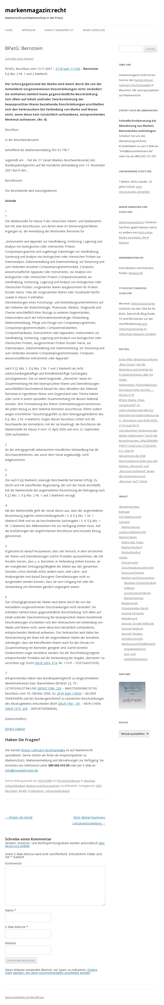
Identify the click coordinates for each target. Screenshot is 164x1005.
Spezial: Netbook (132, 628)
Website (10, 943)
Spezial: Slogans (132, 634)
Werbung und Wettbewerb (138, 644)
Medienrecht (129, 603)
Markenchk (136, 273)
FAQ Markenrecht (130, 517)
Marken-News (128, 537)
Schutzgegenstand (57, 791)
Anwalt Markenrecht (59, 30)
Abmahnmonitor (129, 507)
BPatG (23, 791)
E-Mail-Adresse (16, 927)
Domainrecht (129, 562)
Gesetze (124, 522)
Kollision (129, 588)
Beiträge (124, 512)
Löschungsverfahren (137, 593)
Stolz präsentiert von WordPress (24, 997)
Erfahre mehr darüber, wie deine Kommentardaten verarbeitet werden (51, 971)
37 (16, 368)
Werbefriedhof (131, 552)
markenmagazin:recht (35, 10)
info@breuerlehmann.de (21, 770)
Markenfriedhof (131, 547)
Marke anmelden (94, 30)
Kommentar (13, 863)
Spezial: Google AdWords (137, 623)
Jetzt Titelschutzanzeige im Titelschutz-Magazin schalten (137, 329)
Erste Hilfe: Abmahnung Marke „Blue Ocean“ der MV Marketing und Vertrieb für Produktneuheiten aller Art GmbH (138, 369)
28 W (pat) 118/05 (69, 693)
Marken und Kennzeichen (42, 786)
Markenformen (133, 598)
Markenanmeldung (131, 222)
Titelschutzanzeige (143, 303)
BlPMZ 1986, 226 (49, 688)
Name (10, 910)
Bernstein (11, 791)
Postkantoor (36, 791)
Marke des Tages (132, 542)
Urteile (123, 557)
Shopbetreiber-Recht (134, 608)
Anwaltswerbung (135, 649)
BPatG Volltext (15, 729)
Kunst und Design (132, 573)
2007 (99, 786)
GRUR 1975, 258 (16, 709)
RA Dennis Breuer (69, 781)
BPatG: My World (18, 817)
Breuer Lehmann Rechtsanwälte (43, 750)
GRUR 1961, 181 (69, 704)
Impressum (28, 30)
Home (8, 30)
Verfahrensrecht (132, 639)
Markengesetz (130, 527)
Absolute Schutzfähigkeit (140, 583)
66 (22, 480)
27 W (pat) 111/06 (67, 69)
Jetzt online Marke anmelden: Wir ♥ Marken (136, 237)
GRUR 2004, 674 (45, 663)
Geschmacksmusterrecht (137, 567)
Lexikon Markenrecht (132, 532)
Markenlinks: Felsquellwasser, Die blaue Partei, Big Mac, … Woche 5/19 (138, 390)
